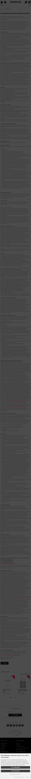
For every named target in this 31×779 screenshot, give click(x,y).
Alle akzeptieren (15, 767)
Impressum (28, 777)
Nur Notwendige (15, 770)
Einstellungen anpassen (15, 774)
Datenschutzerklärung (19, 777)
